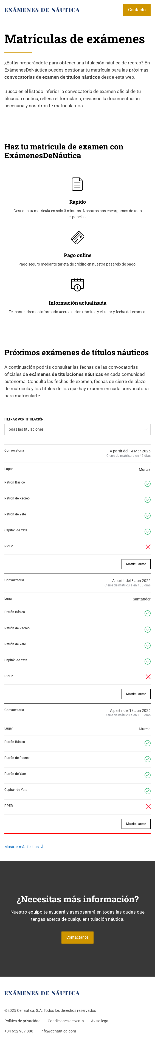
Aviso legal (100, 1021)
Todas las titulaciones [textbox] (25, 429)
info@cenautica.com (58, 1031)
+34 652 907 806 (18, 1031)
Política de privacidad (22, 1021)
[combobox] (77, 429)
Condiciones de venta (66, 1021)
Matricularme (136, 564)
